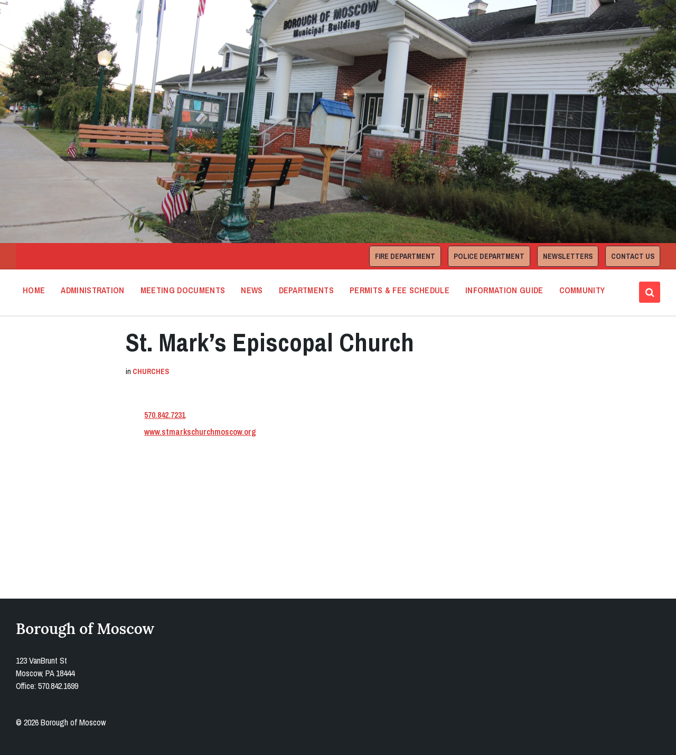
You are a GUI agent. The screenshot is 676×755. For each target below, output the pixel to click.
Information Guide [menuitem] (504, 290)
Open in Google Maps (172, 537)
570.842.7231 (164, 415)
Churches (151, 371)
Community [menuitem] (582, 290)
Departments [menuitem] (306, 290)
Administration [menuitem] (92, 290)
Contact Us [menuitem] (632, 256)
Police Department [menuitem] (489, 256)
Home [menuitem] (34, 290)
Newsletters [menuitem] (568, 256)
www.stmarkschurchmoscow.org (200, 431)
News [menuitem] (251, 290)
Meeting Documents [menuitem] (182, 290)
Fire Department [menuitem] (405, 256)
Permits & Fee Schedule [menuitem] (399, 290)
